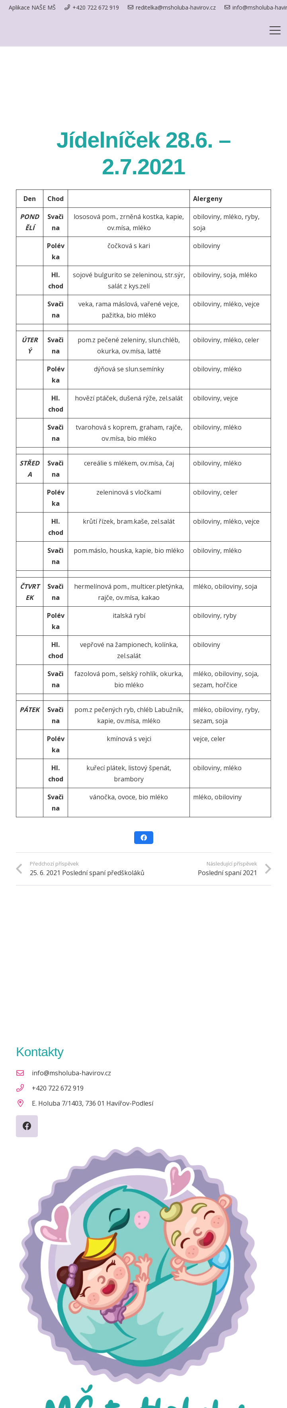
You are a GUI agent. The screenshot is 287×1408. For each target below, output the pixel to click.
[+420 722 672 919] (24, 1088)
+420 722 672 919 (58, 1088)
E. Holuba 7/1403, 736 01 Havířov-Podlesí (92, 1103)
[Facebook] (27, 1126)
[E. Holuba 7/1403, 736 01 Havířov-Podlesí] (24, 1103)
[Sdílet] (143, 837)
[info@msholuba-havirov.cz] (24, 1073)
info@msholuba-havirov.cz (71, 1073)
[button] (275, 30)
